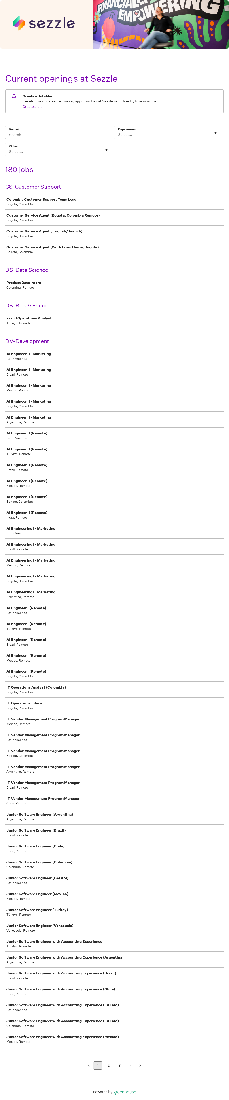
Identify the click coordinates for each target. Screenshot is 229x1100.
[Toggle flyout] (215, 133)
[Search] (58, 135)
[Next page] (140, 1066)
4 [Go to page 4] (131, 1065)
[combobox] (118, 134)
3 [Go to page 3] (120, 1065)
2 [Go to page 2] (109, 1065)
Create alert (32, 106)
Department (127, 129)
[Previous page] (89, 1066)
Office (13, 146)
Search (14, 129)
